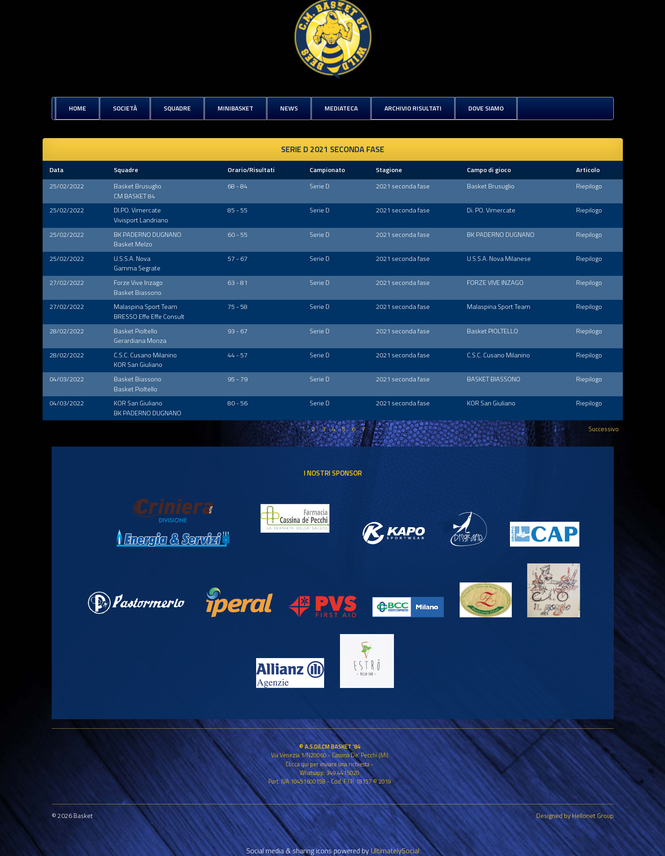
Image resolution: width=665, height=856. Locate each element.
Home (77, 108)
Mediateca (341, 108)
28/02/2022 (66, 331)
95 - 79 (238, 379)
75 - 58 (238, 307)
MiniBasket (235, 108)
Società (125, 108)
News (289, 108)
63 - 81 (238, 283)
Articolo (588, 170)
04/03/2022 (66, 379)
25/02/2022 (66, 186)
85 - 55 (238, 210)
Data (56, 170)
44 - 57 (238, 355)
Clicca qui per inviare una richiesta (327, 764)
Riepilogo (589, 186)
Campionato (327, 170)
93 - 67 (238, 331)
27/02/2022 (66, 283)
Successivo (603, 428)
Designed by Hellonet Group (575, 815)
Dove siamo (486, 108)
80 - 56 (238, 403)
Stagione (389, 170)
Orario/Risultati (251, 170)
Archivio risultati (413, 108)
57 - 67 (238, 259)
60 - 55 (238, 235)
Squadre (177, 108)
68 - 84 (238, 186)
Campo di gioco (489, 170)
